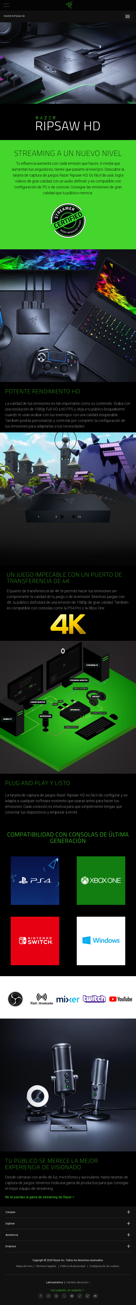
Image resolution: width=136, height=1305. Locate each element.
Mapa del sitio (24, 1266)
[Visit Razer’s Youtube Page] (71, 1295)
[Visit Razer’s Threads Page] (56, 1295)
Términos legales (46, 1266)
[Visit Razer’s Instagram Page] (48, 1295)
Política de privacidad (72, 1266)
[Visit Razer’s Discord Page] (95, 1295)
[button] (6, 5)
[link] (69, 5)
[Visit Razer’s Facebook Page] (40, 1295)
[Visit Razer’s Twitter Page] (64, 1295)
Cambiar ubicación (78, 1282)
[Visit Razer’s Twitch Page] (87, 1295)
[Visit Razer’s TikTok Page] (79, 1295)
